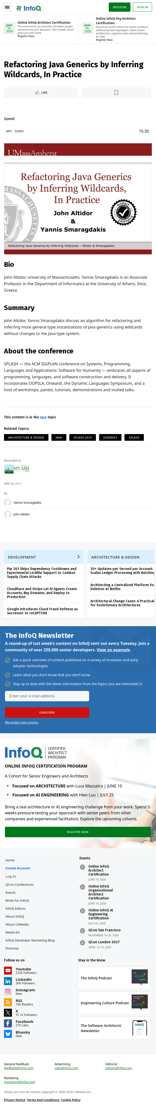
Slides (19, 131)
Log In (11, 876)
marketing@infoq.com (19, 1082)
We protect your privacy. (22, 722)
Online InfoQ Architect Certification (98, 871)
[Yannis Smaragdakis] (7, 502)
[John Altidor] (7, 514)
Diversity (12, 948)
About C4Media (17, 924)
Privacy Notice (14, 1100)
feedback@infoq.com (19, 1068)
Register (119, 7)
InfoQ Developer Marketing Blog (30, 940)
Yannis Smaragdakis (27, 502)
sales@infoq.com (66, 1068)
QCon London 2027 (104, 942)
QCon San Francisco (104, 930)
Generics (110, 437)
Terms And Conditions (43, 1100)
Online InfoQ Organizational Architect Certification (100, 892)
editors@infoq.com (119, 1068)
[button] (47, 712)
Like (44, 92)
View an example (113, 650)
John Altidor (21, 514)
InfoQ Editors (15, 908)
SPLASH (134, 437)
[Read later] (116, 92)
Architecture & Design (26, 437)
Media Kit (12, 932)
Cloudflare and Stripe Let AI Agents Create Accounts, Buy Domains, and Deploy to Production (42, 593)
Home (10, 860)
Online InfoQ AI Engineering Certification (100, 914)
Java (43, 417)
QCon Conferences (19, 884)
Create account (17, 868)
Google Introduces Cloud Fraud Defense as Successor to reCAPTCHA (42, 611)
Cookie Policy (70, 1100)
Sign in (142, 7)
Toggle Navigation (7, 7)
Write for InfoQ (17, 900)
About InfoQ (14, 916)
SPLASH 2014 (83, 437)
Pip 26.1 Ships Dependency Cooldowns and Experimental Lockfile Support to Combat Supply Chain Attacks (42, 573)
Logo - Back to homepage (28, 6)
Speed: (9, 118)
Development (22, 557)
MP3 (9, 131)
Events (10, 892)
